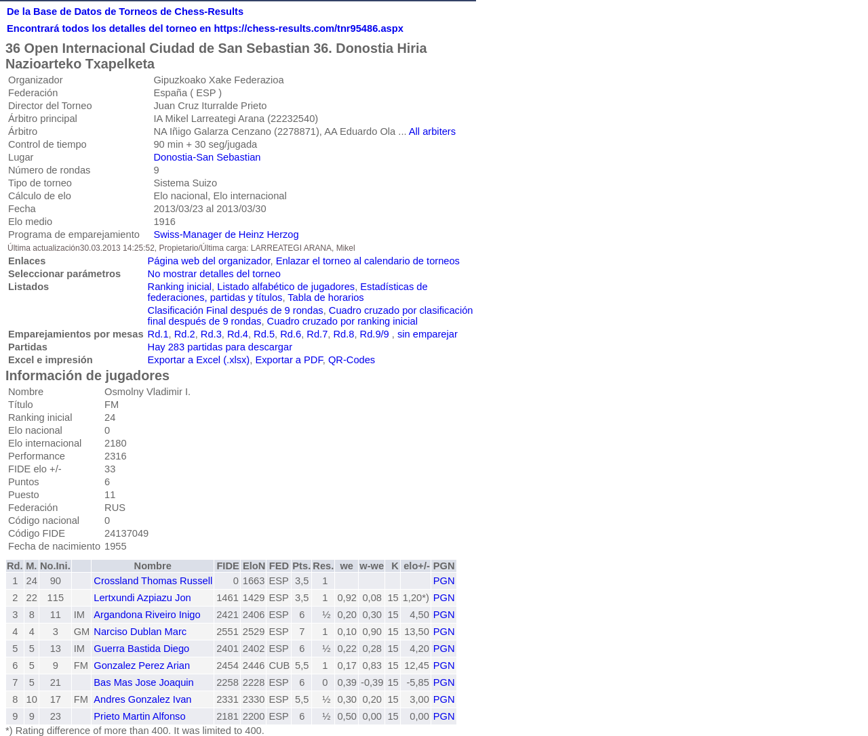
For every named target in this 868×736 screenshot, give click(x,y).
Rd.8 (343, 334)
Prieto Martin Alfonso (139, 716)
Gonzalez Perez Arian (142, 665)
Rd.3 (211, 334)
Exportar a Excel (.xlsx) (199, 359)
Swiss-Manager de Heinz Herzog (225, 234)
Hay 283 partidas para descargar (220, 347)
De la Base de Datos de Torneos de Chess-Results (125, 11)
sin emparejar (427, 334)
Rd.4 (237, 334)
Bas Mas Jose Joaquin (143, 682)
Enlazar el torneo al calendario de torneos (368, 260)
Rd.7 (317, 334)
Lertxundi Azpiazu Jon (142, 597)
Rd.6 (290, 334)
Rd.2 (184, 334)
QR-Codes (351, 359)
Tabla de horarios (325, 297)
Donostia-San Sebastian (206, 157)
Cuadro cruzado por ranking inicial (342, 321)
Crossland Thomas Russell (153, 580)
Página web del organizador (209, 260)
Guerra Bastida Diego (141, 648)
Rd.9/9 (374, 334)
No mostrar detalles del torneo (214, 273)
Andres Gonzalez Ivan (142, 699)
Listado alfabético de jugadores (286, 286)
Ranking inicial (180, 286)
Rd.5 (264, 334)
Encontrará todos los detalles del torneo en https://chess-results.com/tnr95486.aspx (205, 28)
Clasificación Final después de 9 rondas (235, 310)
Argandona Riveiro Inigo (147, 614)
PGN (444, 580)
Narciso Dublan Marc (140, 631)
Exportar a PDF (288, 359)
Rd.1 (158, 334)
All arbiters (432, 131)
